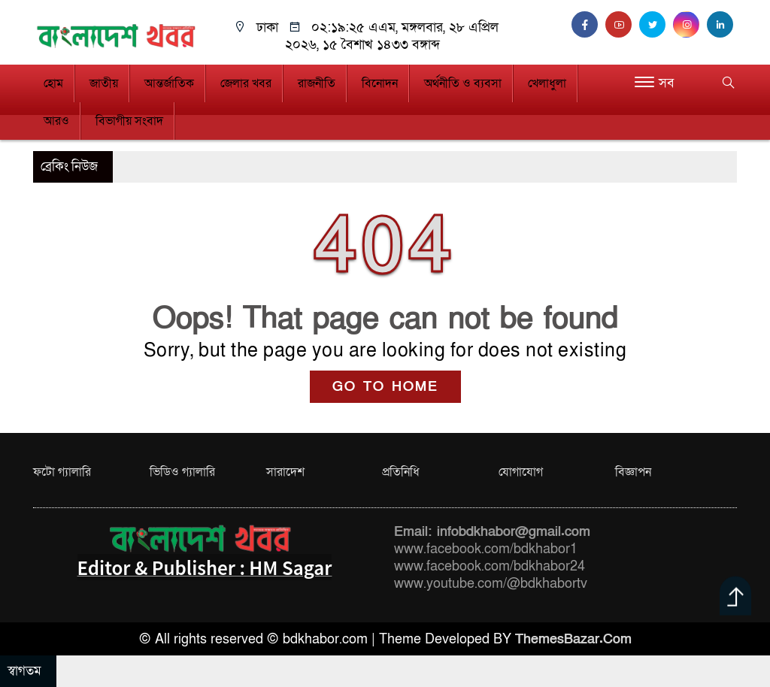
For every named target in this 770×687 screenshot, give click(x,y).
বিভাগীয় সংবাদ (129, 121)
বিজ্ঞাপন (633, 472)
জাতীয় (103, 83)
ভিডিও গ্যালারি (182, 472)
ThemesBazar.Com (573, 639)
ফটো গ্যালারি (62, 472)
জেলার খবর (245, 83)
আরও (56, 121)
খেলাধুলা (547, 83)
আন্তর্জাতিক (169, 83)
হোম (53, 83)
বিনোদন (380, 83)
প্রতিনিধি (401, 472)
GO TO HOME (385, 386)
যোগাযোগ (521, 472)
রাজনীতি (316, 83)
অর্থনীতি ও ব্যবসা (463, 83)
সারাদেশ (285, 472)
